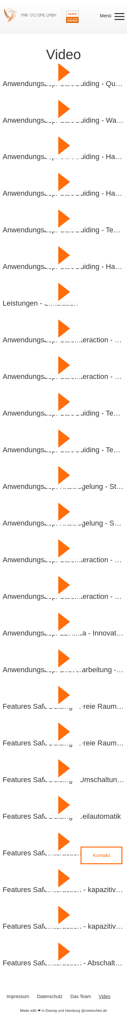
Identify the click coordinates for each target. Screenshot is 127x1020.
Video (105, 996)
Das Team (80, 996)
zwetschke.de (96, 1010)
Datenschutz (50, 996)
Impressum (18, 996)
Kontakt (101, 855)
